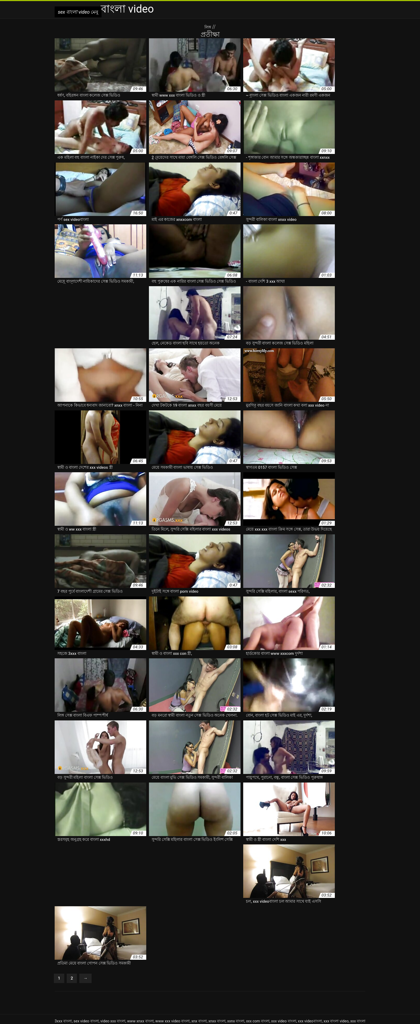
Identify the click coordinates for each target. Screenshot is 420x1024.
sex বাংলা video (170, 1017)
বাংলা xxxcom (162, 979)
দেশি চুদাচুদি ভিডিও (101, 967)
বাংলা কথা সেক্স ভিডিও (104, 984)
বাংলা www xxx (93, 973)
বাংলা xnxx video (193, 973)
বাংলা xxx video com (331, 973)
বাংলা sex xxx (316, 967)
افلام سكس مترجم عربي (242, 1017)
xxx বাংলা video (336, 962)
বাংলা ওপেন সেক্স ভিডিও (310, 979)
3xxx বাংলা (63, 962)
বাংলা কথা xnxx (343, 979)
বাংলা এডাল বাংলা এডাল (270, 979)
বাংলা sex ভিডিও (342, 967)
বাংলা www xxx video (124, 973)
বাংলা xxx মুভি (138, 979)
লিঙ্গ (208, 27)
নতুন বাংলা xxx (165, 967)
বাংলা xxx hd (276, 973)
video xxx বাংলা (112, 962)
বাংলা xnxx (169, 973)
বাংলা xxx (256, 973)
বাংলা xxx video (300, 973)
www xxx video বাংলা (172, 962)
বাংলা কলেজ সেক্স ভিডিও (141, 984)
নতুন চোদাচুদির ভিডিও (134, 967)
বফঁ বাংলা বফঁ (226, 967)
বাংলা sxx (71, 973)
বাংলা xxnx (217, 973)
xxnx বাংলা (235, 962)
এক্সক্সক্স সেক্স (75, 967)
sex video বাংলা (86, 962)
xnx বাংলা (199, 962)
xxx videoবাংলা (310, 962)
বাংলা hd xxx (266, 967)
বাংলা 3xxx (246, 967)
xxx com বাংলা (257, 962)
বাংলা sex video (290, 967)
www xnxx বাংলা (140, 962)
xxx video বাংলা (283, 962)
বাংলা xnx (151, 973)
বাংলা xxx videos (84, 979)
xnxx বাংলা (217, 962)
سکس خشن (194, 1017)
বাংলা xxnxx (237, 973)
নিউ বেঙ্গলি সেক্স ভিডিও (196, 967)
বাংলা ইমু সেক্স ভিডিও (191, 979)
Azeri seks (213, 1017)
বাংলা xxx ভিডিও (112, 979)
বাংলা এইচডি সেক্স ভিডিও (229, 979)
